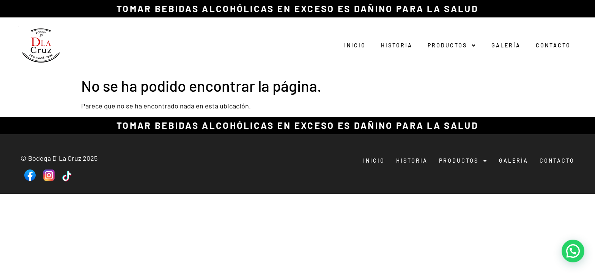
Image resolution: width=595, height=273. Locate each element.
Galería (506, 45)
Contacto (553, 45)
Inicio (355, 45)
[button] (573, 251)
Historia (396, 45)
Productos (452, 45)
